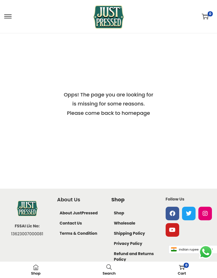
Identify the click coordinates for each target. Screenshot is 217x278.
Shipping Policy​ (129, 233)
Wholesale (124, 223)
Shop (119, 213)
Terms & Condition (78, 233)
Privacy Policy (128, 243)
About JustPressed (79, 213)
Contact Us (71, 223)
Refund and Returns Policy (134, 256)
